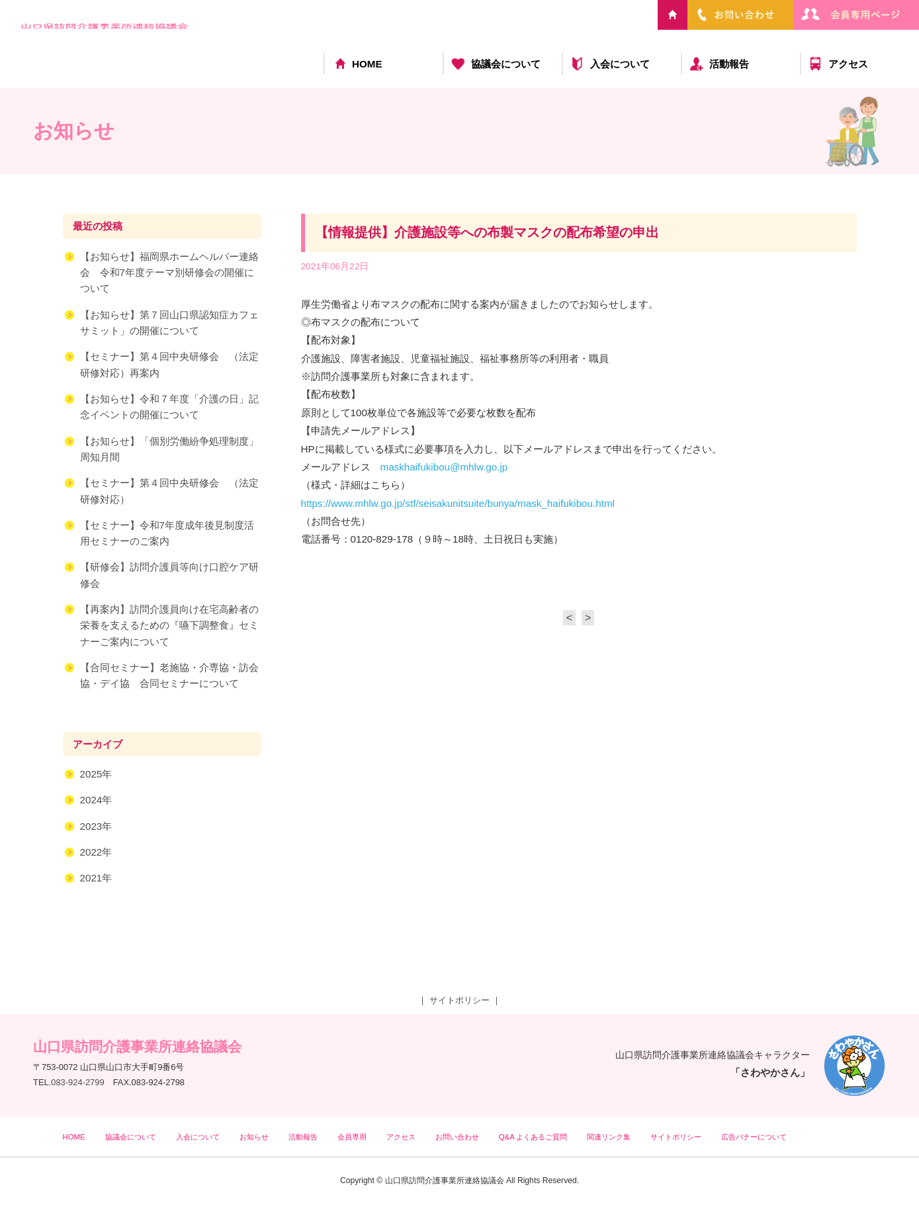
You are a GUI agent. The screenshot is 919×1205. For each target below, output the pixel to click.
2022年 (96, 853)
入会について (620, 63)
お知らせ (254, 1137)
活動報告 (729, 63)
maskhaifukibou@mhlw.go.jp (444, 468)
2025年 (96, 775)
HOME (367, 63)
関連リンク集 (609, 1137)
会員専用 (352, 1137)
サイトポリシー (459, 1000)
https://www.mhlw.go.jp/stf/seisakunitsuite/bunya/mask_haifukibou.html (458, 504)
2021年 (96, 879)
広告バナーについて (754, 1137)
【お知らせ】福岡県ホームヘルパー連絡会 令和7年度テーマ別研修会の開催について (169, 274)
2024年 (96, 801)
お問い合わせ (457, 1137)
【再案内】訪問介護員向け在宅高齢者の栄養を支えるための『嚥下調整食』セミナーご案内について (169, 626)
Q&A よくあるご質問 (533, 1137)
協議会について (506, 63)
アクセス (848, 63)
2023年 (96, 827)
